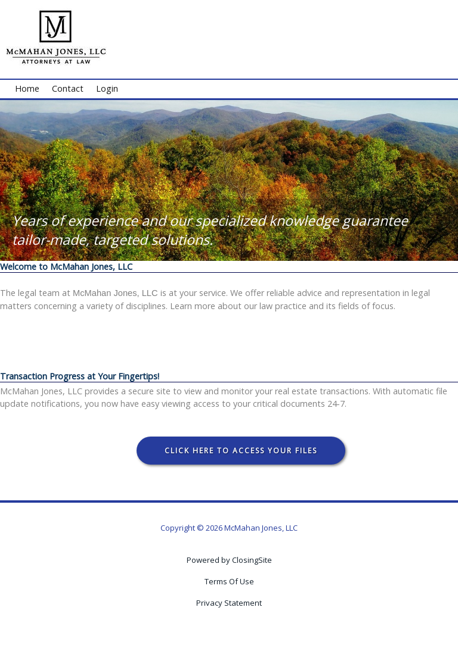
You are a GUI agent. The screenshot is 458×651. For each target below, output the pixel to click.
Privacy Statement (229, 602)
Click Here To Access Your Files (241, 451)
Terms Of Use (229, 581)
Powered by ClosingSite (229, 560)
